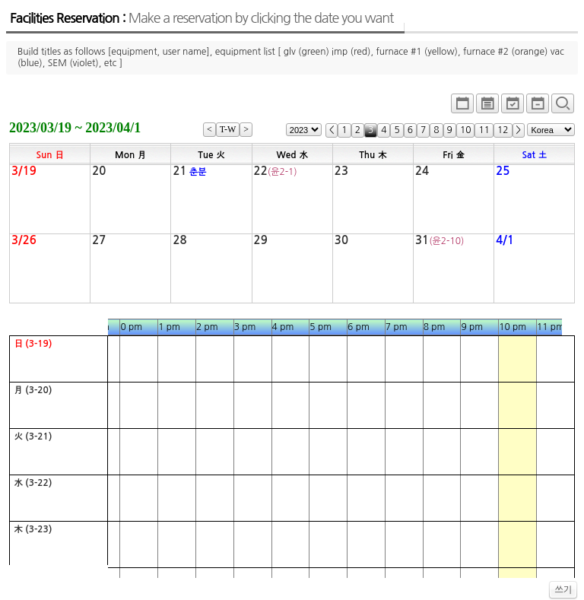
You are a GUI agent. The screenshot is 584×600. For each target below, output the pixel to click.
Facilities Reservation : (201, 18)
